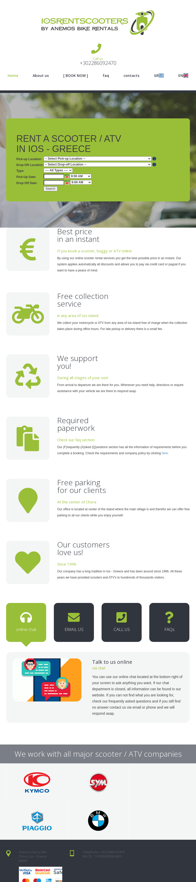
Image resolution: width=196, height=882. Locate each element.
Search (50, 188)
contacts (131, 75)
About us (41, 75)
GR (159, 75)
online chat (26, 623)
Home (13, 75)
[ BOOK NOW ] (75, 75)
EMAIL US (74, 623)
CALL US (122, 623)
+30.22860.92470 (112, 820)
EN (183, 75)
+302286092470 (98, 63)
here (165, 453)
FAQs (169, 623)
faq (106, 75)
